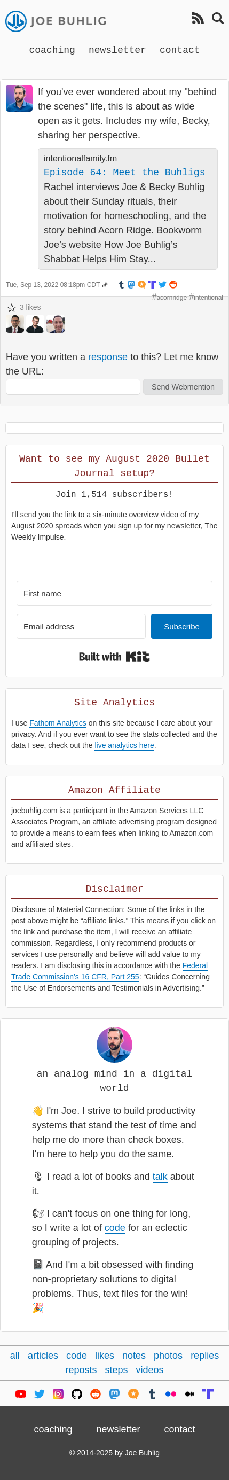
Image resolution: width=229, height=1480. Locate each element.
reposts (81, 1370)
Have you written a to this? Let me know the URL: (112, 364)
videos (150, 1370)
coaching (52, 49)
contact (180, 49)
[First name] (114, 593)
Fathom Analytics (57, 723)
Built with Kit (114, 656)
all (15, 1355)
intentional (208, 297)
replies (205, 1355)
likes (104, 1355)
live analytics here (124, 745)
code (115, 1227)
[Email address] (81, 626)
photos (168, 1355)
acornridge (171, 297)
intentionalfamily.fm (80, 158)
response (108, 357)
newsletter (117, 49)
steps (116, 1370)
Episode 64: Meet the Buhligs (124, 172)
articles (43, 1355)
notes (134, 1355)
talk (160, 1176)
